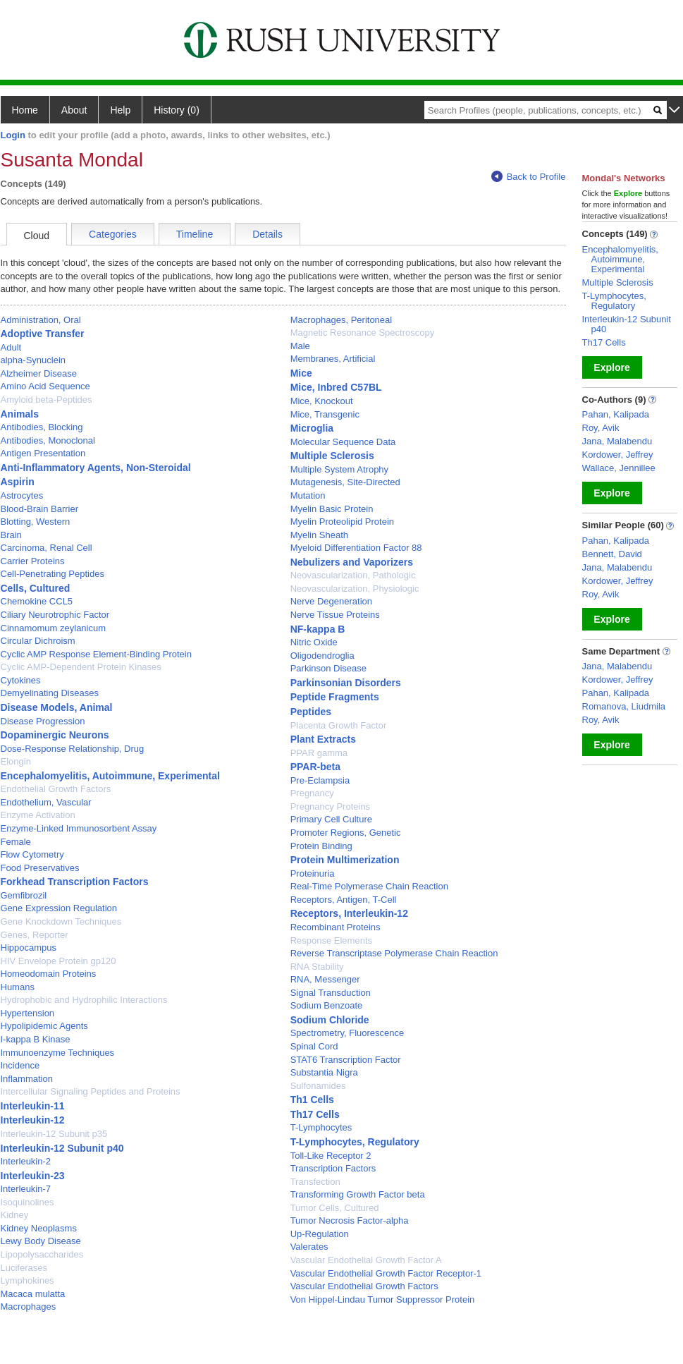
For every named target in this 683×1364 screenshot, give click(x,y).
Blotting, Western (35, 521)
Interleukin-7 (26, 1188)
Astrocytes (22, 495)
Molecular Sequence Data (343, 442)
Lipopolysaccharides (42, 1254)
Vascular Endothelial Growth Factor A (366, 1260)
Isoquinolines (27, 1202)
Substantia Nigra (324, 1072)
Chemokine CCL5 (37, 601)
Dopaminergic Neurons (55, 735)
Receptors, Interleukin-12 (349, 913)
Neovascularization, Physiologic (354, 588)
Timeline (194, 234)
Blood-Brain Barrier (40, 509)
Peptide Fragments (334, 696)
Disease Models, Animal (57, 707)
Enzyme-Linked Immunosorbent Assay (79, 828)
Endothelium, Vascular (46, 802)
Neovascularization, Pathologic (353, 575)
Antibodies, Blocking (42, 427)
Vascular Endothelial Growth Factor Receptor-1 (385, 1273)
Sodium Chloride (329, 1019)
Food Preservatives (40, 868)
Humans (18, 987)
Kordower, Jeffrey (617, 454)
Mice (301, 373)
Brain (11, 535)
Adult (11, 347)
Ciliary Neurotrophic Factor (55, 614)
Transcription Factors (333, 1168)
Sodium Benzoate (326, 1005)
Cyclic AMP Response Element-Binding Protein (96, 654)
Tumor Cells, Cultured (334, 1207)
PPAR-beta (315, 766)
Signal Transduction (330, 992)
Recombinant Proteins (335, 927)
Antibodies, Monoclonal (48, 440)
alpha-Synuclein (33, 360)
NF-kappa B (317, 629)
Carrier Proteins (33, 561)
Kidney (15, 1215)
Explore (611, 367)
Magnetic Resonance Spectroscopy (362, 332)
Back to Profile (528, 176)
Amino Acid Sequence (45, 386)
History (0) (176, 110)
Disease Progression (43, 721)
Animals (20, 414)
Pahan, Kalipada (615, 414)
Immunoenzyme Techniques (58, 1052)
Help (120, 110)
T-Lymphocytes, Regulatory (354, 1141)
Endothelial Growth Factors (56, 789)
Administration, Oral (41, 320)
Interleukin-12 (33, 1120)
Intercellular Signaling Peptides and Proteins (90, 1091)
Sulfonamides (318, 1085)
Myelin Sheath (319, 535)
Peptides (310, 711)
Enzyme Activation (38, 815)
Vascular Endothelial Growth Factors (364, 1286)
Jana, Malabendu (617, 441)
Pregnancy (312, 793)
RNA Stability (317, 966)
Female (16, 841)
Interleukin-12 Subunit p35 (54, 1133)
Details (267, 234)
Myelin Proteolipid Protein (342, 521)
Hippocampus (29, 947)
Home (25, 110)
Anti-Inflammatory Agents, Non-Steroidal (96, 467)
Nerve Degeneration (331, 601)
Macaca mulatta (33, 1294)
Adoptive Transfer (43, 333)
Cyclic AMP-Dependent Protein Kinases (81, 667)
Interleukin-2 (26, 1161)
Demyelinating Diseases (50, 693)
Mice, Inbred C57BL (336, 387)
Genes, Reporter (34, 935)
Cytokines (21, 680)
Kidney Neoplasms (39, 1228)
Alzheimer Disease (39, 373)
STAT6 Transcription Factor (345, 1059)
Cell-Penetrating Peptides (52, 573)
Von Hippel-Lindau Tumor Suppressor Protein (382, 1299)
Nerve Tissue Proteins (335, 614)
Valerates (309, 1246)
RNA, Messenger (325, 979)
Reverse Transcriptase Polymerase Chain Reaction (394, 953)
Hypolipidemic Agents (44, 1026)
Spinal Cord (314, 1046)
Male (300, 346)
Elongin (16, 761)
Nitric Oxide (314, 642)
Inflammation (27, 1078)
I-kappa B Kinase (35, 1039)
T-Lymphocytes (321, 1127)
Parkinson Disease (328, 668)
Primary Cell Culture (331, 819)
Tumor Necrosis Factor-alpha (349, 1220)
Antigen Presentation (43, 453)
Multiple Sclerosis (332, 455)
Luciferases (24, 1267)
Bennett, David (612, 554)
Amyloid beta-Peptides (46, 399)
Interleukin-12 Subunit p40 (62, 1148)
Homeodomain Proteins (49, 973)
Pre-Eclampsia (320, 780)
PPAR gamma (318, 753)
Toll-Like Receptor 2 (330, 1155)
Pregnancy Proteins (330, 806)
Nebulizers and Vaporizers (351, 562)
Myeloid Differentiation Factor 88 (356, 547)
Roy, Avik (601, 427)
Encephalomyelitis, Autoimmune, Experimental (110, 775)
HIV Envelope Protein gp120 (58, 961)
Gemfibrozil (24, 895)
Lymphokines (27, 1280)
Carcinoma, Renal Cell (46, 547)
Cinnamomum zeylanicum (53, 628)
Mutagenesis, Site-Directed (345, 482)
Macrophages (28, 1306)
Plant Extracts (323, 739)
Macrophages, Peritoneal (341, 320)
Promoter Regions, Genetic (345, 832)
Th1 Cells (312, 1099)
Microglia (311, 428)
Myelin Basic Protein (332, 509)
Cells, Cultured (35, 588)
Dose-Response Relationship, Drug (72, 748)
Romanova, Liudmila (624, 706)
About (74, 110)
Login (13, 135)
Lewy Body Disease (41, 1241)
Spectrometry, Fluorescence (347, 1033)
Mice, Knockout (321, 401)
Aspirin (18, 481)
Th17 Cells (315, 1114)
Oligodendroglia (322, 655)
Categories (113, 234)
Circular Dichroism (38, 640)
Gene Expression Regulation (59, 908)
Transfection (315, 1181)
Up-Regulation (319, 1234)
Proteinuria (312, 873)
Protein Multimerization (345, 859)
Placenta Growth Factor (338, 725)
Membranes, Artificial (333, 358)
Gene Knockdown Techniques (61, 921)
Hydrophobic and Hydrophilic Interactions (84, 999)
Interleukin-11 (33, 1106)
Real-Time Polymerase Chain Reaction (369, 886)
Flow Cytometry (32, 854)
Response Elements (331, 940)
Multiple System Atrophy (339, 469)
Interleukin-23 (33, 1175)
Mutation (308, 495)
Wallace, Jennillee (619, 468)
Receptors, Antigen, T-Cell (343, 899)
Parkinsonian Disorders (345, 682)
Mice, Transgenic (324, 414)
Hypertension (28, 1013)
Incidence (20, 1065)
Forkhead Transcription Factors (75, 881)
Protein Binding (321, 846)
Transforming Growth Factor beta (357, 1194)
